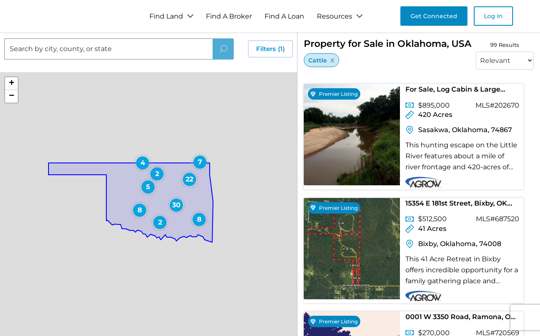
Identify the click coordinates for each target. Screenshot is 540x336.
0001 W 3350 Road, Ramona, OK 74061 (460, 318)
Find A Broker (229, 16)
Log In (493, 16)
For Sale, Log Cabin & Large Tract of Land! (452, 91)
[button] (142, 162)
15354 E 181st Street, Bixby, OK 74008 (456, 205)
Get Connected (433, 16)
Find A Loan (284, 16)
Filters (270, 48)
